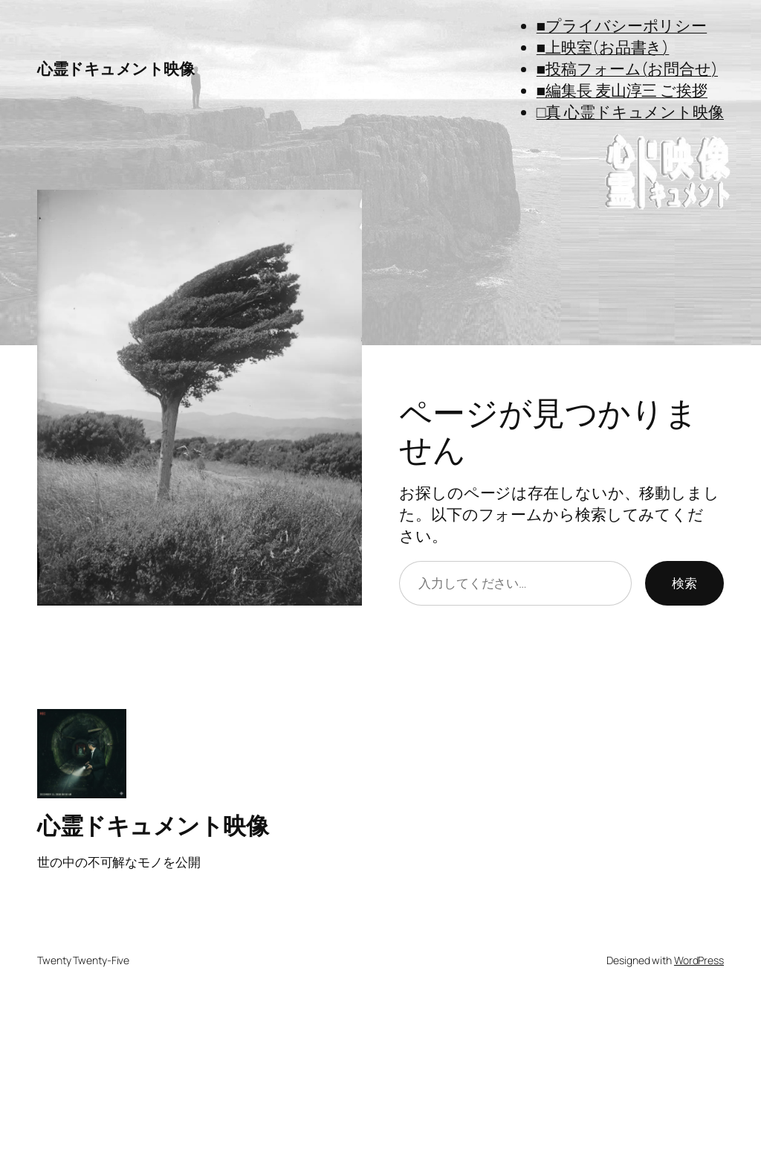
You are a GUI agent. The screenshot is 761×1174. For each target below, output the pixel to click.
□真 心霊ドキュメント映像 (630, 111)
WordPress (699, 960)
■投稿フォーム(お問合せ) (627, 68)
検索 (684, 582)
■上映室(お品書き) (603, 46)
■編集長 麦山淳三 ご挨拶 (622, 90)
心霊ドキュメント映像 (115, 68)
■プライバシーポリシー (622, 25)
